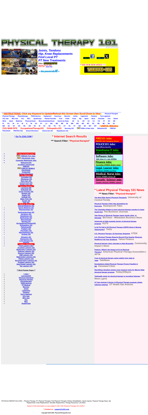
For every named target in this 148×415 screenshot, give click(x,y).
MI (67, 123)
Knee (74, 118)
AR (83, 121)
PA (35, 126)
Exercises (57, 116)
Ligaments (84, 116)
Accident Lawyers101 (26, 165)
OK (24, 126)
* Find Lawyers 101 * (26, 246)
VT (74, 126)
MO (77, 123)
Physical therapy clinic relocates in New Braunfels (113, 243)
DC (109, 121)
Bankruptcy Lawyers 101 (26, 249)
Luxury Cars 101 (26, 183)
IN (31, 123)
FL (3, 123)
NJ (114, 123)
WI (85, 126)
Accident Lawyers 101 (26, 248)
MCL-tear (15, 118)
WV (90, 126)
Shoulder (101, 118)
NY (14, 126)
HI (13, 123)
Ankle (67, 118)
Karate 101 (26, 201)
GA (8, 123)
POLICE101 (6, 131)
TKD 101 (26, 203)
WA (80, 126)
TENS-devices (36, 116)
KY (41, 123)
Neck (93, 118)
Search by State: (63, 121)
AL (78, 121)
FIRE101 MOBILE (26, 168)
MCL (28, 118)
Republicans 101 (62, 131)
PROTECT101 (18, 131)
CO (99, 121)
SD (49, 126)
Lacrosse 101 (26, 188)
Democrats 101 (47, 131)
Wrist (4, 121)
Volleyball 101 (26, 190)
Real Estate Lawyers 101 (26, 264)
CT (104, 121)
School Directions (32, 131)
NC (93, 123)
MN (72, 123)
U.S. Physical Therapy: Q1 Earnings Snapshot (112, 234)
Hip (80, 118)
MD (57, 123)
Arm (109, 118)
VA (69, 126)
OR (30, 126)
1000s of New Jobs (85, 128)
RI (39, 126)
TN (55, 126)
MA (51, 123)
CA (93, 121)
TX (59, 126)
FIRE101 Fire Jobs (26, 156)
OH (19, 126)
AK (73, 121)
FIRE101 (113, 128)
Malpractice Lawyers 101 (26, 257)
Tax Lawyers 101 (26, 266)
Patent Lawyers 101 (26, 259)
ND (98, 123)
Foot (60, 118)
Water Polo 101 (26, 199)
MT (88, 123)
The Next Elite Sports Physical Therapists (110, 197)
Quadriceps (37, 118)
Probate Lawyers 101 (26, 262)
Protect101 (26, 172)
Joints (75, 116)
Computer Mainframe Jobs (26, 160)
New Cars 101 (26, 181)
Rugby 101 (26, 195)
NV (9, 126)
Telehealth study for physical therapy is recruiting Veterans (117, 276)
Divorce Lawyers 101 (26, 253)
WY (95, 126)
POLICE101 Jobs (26, 158)
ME (62, 123)
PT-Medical (26, 285)
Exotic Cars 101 (26, 185)
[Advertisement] (60, 20)
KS (36, 123)
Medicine (19, 121)
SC (44, 126)
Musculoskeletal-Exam (47, 121)
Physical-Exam (30, 121)
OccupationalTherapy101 (26, 223)
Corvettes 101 (26, 177)
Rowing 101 (26, 193)
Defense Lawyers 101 (26, 251)
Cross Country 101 (26, 191)
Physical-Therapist (111, 114)
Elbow (116, 118)
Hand (11, 121)
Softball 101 (26, 197)
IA (18, 123)
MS (83, 123)
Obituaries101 (102, 128)
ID (22, 123)
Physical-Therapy (8, 116)
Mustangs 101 (26, 179)
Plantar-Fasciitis (50, 118)
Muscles (67, 116)
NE (104, 123)
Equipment (47, 116)
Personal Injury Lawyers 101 (26, 260)
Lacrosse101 (26, 276)
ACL (22, 118)
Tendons (94, 116)
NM (3, 126)
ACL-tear (5, 118)
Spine (86, 118)
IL (27, 123)
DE (114, 121)
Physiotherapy (23, 116)
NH (109, 123)
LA (46, 123)
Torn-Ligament (105, 116)
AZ (88, 121)
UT (64, 126)
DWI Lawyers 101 (26, 255)
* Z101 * (26, 274)
